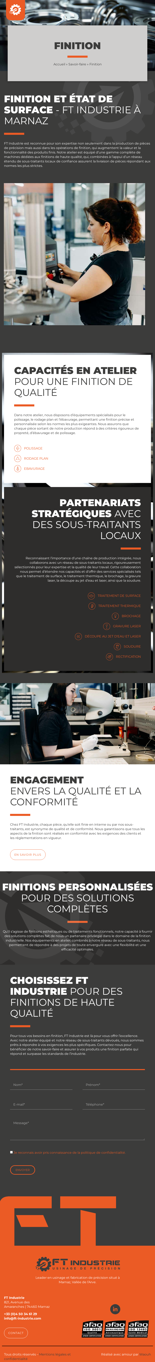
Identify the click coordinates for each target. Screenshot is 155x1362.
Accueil (59, 64)
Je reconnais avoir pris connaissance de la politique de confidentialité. (70, 1153)
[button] (16, 1333)
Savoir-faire (77, 64)
